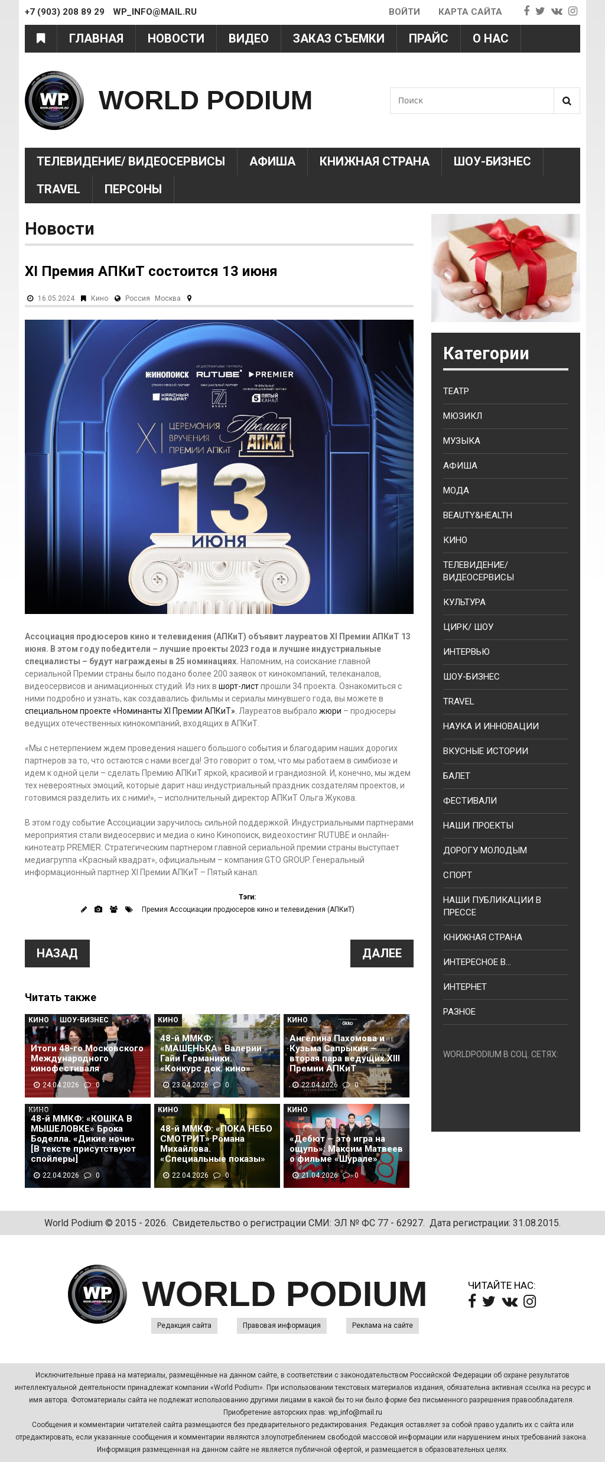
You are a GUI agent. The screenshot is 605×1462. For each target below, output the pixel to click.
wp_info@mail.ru (355, 1412)
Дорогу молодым (485, 850)
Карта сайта (470, 12)
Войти (404, 12)
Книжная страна (375, 161)
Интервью (466, 651)
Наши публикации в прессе (492, 906)
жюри (330, 711)
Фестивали (470, 800)
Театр (456, 391)
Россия (137, 298)
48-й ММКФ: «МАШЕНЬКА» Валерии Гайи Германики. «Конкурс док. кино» (211, 1054)
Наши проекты (478, 825)
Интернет (465, 987)
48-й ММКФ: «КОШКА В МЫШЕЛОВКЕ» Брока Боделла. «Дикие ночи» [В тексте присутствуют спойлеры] (83, 1139)
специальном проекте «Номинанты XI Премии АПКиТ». (131, 711)
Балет (456, 776)
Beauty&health (477, 515)
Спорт (457, 875)
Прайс (428, 38)
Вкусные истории (485, 751)
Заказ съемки (339, 38)
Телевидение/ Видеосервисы (131, 161)
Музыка (461, 441)
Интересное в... (477, 962)
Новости (176, 38)
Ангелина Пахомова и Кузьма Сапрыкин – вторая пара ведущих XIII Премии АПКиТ (345, 1054)
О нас (491, 38)
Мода (456, 490)
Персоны (133, 189)
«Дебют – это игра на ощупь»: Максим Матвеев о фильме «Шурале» (346, 1149)
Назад (57, 953)
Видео (249, 38)
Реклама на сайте (382, 1325)
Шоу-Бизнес (492, 161)
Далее (382, 953)
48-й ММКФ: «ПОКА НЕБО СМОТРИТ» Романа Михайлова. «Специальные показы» (216, 1144)
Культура (464, 602)
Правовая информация (282, 1325)
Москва (168, 298)
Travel (58, 189)
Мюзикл (462, 416)
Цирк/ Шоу (468, 627)
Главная (96, 38)
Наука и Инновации (491, 726)
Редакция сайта (184, 1325)
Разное (459, 1011)
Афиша (272, 161)
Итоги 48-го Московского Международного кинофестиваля (87, 1059)
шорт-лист (239, 686)
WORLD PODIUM (206, 100)
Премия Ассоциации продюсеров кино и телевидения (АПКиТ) (248, 909)
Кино (99, 298)
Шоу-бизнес (471, 676)
